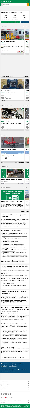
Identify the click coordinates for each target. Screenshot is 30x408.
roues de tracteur (14, 245)
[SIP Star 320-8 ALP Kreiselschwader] (12, 150)
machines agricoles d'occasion (13, 220)
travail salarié (14, 278)
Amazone (2, 301)
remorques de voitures (18, 242)
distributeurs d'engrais (16, 247)
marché (19, 223)
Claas (7, 234)
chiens (6, 276)
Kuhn (15, 300)
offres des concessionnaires (6, 22)
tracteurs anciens (11, 234)
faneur (20, 236)
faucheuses (13, 236)
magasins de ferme (20, 271)
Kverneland (24, 300)
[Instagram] (4, 394)
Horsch (7, 301)
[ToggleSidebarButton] (2, 1)
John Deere (21, 233)
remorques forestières (23, 238)
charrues (16, 241)
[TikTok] (8, 394)
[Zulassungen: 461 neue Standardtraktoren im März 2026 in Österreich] (12, 199)
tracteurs (7, 271)
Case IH (9, 298)
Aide (2, 397)
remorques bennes (10, 242)
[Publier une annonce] (26, 2)
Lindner (6, 298)
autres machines (11, 283)
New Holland (7, 300)
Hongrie (19, 316)
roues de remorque (21, 245)
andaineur (17, 236)
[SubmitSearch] (28, 4)
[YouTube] (1, 394)
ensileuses (13, 251)
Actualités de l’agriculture (6, 187)
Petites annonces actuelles (6, 105)
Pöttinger (20, 300)
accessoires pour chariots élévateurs (21, 256)
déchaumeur (13, 241)
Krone (17, 300)
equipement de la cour (9, 281)
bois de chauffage (4, 273)
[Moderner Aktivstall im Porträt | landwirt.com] (12, 176)
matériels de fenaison (12, 271)
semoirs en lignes (21, 244)
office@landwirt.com (20, 357)
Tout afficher (26, 26)
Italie (17, 316)
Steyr (25, 297)
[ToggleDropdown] (15, 382)
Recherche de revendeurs (25, 22)
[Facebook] (6, 394)
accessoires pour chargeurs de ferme (8, 256)
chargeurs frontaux (10, 255)
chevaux (26, 275)
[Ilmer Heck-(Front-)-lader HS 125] (12, 42)
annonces (13, 22)
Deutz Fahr (11, 300)
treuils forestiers (17, 238)
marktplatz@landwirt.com (24, 406)
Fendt (24, 233)
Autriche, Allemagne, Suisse (10, 316)
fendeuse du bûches (5, 240)
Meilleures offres (4, 26)
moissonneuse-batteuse (18, 249)
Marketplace (18, 22)
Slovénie (22, 316)
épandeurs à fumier (5, 248)
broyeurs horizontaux (13, 244)
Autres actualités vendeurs (24, 211)
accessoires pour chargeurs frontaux (20, 255)
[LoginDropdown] (28, 2)
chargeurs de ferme (17, 252)
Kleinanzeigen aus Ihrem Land (7, 76)
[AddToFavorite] (23, 31)
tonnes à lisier (22, 247)
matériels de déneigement (10, 253)
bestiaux (22, 275)
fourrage (25, 271)
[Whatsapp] (10, 393)
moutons (2, 276)
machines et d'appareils (20, 296)
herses (9, 241)
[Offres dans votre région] (2, 4)
